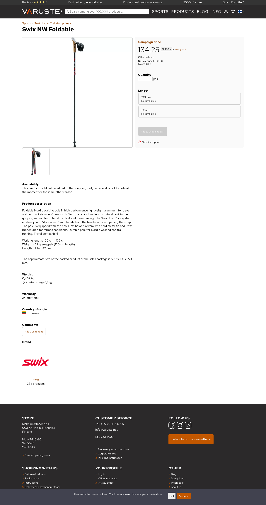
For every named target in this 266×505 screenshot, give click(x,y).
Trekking (41, 23)
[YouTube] (188, 426)
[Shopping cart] (233, 11)
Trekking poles (60, 23)
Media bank (177, 482)
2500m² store (192, 2)
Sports (160, 11)
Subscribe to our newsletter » (191, 439)
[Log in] (226, 11)
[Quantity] (145, 79)
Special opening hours (37, 455)
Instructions (31, 482)
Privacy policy (105, 482)
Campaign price (149, 42)
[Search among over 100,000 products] (107, 11)
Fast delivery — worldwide (85, 2)
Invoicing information (110, 457)
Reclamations (32, 478)
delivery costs (180, 49)
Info (216, 11)
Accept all (184, 496)
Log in (101, 474)
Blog (173, 474)
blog (203, 11)
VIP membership (107, 478)
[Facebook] (171, 426)
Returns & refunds (35, 474)
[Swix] (35, 369)
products (182, 11)
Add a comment (34, 331)
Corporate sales (107, 453)
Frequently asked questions (113, 449)
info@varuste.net (106, 430)
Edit (171, 496)
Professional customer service (143, 2)
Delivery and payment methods (42, 487)
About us (176, 487)
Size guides (177, 478)
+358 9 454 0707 (113, 424)
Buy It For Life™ (233, 2)
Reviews (34, 2)
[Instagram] (180, 426)
